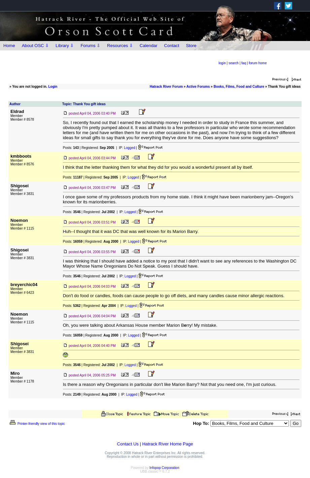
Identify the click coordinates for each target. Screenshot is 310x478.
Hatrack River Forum (166, 86)
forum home (258, 63)
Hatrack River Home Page (167, 443)
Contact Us (128, 443)
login (222, 63)
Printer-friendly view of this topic (37, 424)
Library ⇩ (65, 45)
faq (243, 63)
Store (191, 45)
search (234, 63)
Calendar (149, 45)
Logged (129, 148)
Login (52, 86)
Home (9, 45)
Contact (171, 45)
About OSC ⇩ (35, 45)
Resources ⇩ (120, 45)
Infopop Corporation (164, 468)
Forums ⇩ (90, 45)
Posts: (71, 148)
